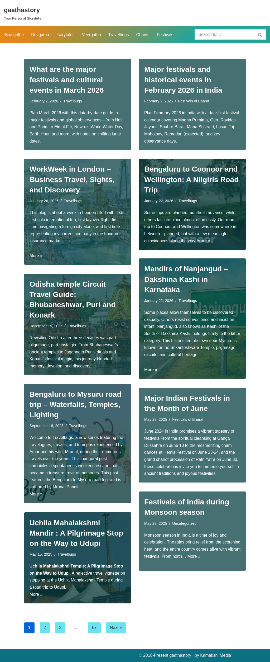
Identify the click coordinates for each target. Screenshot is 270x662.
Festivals (166, 34)
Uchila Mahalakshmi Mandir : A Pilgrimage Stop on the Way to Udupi (76, 533)
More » (36, 256)
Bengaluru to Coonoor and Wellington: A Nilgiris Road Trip (191, 179)
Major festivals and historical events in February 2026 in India (183, 79)
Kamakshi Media (216, 655)
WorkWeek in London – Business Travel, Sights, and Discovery (72, 179)
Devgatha (40, 34)
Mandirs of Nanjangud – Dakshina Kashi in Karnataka (186, 279)
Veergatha (92, 34)
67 (94, 627)
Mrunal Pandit (66, 488)
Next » (116, 627)
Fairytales (66, 34)
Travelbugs (119, 34)
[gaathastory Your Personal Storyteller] (23, 13)
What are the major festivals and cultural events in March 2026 (67, 79)
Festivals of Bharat (194, 101)
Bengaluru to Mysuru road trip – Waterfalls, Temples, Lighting (75, 404)
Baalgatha (14, 34)
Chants (144, 34)
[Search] (224, 34)
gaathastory (181, 655)
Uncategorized (184, 523)
